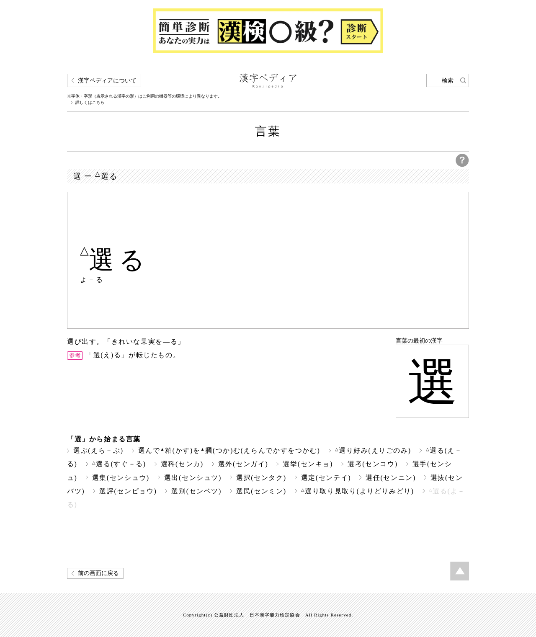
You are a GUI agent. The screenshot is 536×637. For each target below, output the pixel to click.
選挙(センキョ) (308, 463)
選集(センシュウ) (120, 477)
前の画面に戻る (98, 573)
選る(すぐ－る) (119, 463)
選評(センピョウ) (128, 491)
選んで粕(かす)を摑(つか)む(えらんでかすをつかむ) (229, 450)
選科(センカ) (182, 463)
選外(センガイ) (243, 463)
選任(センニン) (391, 477)
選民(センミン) (261, 491)
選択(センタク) (261, 477)
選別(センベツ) (196, 491)
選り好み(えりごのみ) (373, 450)
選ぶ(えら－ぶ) (98, 450)
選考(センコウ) (373, 463)
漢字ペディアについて (107, 80)
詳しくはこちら (90, 103)
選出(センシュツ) (193, 477)
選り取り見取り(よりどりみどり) (357, 491)
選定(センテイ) (326, 477)
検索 (448, 80)
